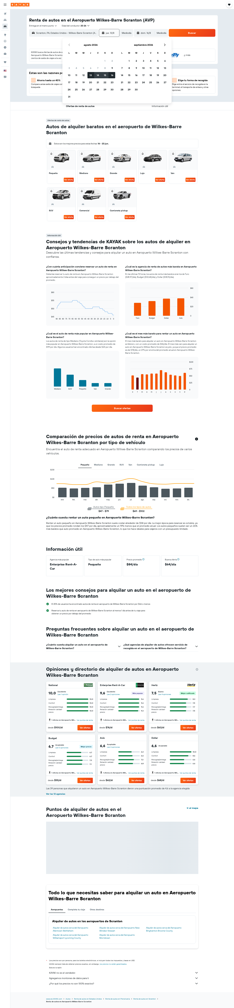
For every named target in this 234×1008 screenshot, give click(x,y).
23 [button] (112, 82)
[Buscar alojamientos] (5, 20)
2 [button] (112, 60)
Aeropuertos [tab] (57, 909)
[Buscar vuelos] (5, 14)
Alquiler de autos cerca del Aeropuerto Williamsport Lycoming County (70, 936)
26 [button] (83, 89)
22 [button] (105, 82)
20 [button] (90, 82)
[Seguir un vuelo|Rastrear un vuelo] (5, 41)
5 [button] (83, 67)
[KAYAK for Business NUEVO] (5, 54)
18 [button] (76, 82)
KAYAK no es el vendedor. (123, 973)
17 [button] (69, 82)
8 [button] (105, 67)
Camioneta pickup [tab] (146, 464)
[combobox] (43, 25)
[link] (122, 408)
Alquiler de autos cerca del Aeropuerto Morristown (117, 936)
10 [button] (69, 75)
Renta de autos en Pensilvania (117, 999)
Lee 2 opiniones (113, 694)
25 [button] (76, 89)
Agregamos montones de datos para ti (123, 978)
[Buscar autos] (5, 26)
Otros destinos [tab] (97, 909)
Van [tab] (130, 464)
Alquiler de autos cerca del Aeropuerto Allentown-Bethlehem (70, 929)
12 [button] (83, 75)
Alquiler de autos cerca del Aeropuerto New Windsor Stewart (119, 929)
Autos (68, 999)
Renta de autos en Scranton (144, 999)
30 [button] (112, 89)
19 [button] (83, 82)
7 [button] (97, 67)
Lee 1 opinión (63, 694)
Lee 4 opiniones (164, 694)
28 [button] (97, 89)
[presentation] (197, 669)
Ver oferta (68, 180)
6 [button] (90, 67)
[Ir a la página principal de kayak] (20, 4)
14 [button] (98, 75)
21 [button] (98, 82)
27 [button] (90, 89)
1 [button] (104, 60)
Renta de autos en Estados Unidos (88, 999)
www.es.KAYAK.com (54, 999)
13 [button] (91, 75)
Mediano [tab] (98, 464)
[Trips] (5, 62)
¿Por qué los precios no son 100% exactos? (123, 983)
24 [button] (69, 89)
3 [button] (69, 67)
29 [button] (105, 89)
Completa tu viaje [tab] (76, 909)
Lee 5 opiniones (61, 748)
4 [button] (76, 67)
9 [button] (112, 67)
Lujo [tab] (162, 464)
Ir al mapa (192, 807)
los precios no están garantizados (113, 964)
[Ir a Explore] (5, 35)
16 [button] (112, 75)
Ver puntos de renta (85, 720)
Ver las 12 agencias (55, 794)
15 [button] (105, 75)
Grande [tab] (111, 464)
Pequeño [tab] (85, 464)
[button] (5, 4)
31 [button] (69, 96)
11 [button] (76, 75)
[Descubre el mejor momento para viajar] (5, 47)
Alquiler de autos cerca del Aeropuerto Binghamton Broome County (163, 929)
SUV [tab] (122, 464)
